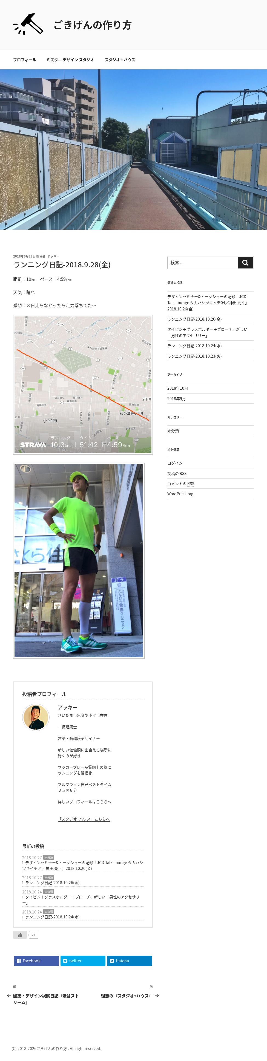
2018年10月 (177, 388)
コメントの (180, 483)
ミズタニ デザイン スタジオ (70, 59)
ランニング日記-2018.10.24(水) (52, 916)
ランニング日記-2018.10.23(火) (194, 356)
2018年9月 (176, 398)
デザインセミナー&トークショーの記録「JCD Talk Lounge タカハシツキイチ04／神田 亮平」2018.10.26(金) (82, 865)
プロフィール (24, 59)
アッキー (53, 256)
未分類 (49, 857)
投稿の (176, 473)
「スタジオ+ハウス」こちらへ (84, 819)
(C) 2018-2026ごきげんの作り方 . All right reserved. (56, 1048)
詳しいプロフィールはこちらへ (84, 801)
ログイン (175, 463)
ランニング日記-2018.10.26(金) (52, 882)
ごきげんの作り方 (92, 24)
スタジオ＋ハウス (120, 59)
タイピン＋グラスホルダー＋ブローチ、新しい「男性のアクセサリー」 (81, 899)
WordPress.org (180, 493)
